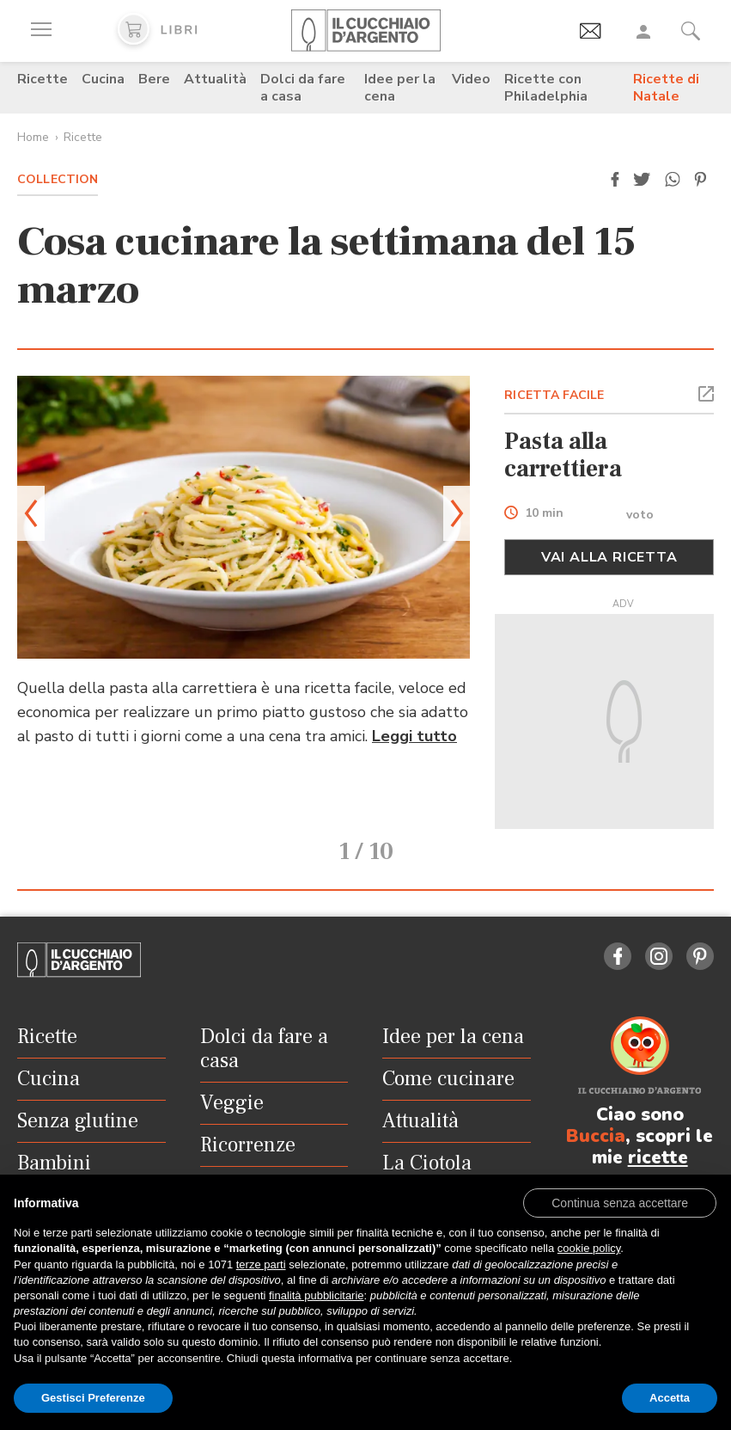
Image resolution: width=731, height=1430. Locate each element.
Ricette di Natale (666, 88)
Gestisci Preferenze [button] (93, 1397)
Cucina (103, 79)
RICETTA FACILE (554, 395)
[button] (615, 179)
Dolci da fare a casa (302, 88)
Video (471, 79)
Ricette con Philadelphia (546, 88)
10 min (544, 513)
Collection (57, 179)
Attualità (215, 79)
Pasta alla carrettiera (563, 455)
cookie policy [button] (588, 1248)
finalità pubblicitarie (316, 1295)
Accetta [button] (669, 1397)
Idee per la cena (400, 88)
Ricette (42, 79)
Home (33, 137)
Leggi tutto (414, 736)
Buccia (595, 1119)
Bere (154, 79)
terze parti (261, 1264)
